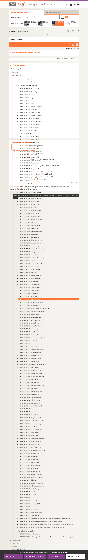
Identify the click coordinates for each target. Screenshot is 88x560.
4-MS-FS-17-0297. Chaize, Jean (29, 163)
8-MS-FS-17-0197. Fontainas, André (30, 243)
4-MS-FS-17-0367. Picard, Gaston (29, 415)
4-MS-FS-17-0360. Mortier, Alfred (29, 394)
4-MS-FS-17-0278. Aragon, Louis (29, 95)
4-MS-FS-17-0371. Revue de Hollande (31, 430)
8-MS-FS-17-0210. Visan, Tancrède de (31, 513)
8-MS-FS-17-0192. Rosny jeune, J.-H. (30, 447)
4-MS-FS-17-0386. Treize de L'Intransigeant (32, 486)
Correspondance (18, 75)
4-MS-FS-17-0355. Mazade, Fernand (30, 370)
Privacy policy (75, 556)
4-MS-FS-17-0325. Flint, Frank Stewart (31, 240)
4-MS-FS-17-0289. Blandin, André (29, 136)
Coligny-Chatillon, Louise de (28, 184)
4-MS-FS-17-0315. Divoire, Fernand (30, 201)
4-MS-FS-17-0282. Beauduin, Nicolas (30, 115)
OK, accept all (13, 556)
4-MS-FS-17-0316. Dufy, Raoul (28, 207)
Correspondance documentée (24, 82)
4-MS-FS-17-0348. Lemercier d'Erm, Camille (32, 338)
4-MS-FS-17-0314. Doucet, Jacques (30, 204)
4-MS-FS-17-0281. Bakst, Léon (28, 110)
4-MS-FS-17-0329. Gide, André (28, 261)
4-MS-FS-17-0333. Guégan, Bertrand (30, 275)
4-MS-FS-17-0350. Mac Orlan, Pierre (30, 353)
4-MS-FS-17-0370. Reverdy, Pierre (29, 427)
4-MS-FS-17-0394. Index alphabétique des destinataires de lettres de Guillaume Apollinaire (46, 524)
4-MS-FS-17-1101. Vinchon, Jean (29, 510)
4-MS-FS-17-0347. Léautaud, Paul (30, 335)
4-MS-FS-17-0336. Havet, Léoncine (30, 287)
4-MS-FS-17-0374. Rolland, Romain (30, 441)
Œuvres (15, 72)
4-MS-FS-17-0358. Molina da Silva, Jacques (32, 385)
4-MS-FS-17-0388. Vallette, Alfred (29, 498)
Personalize (56, 556)
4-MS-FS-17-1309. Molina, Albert (29, 382)
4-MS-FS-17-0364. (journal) (31, 406)
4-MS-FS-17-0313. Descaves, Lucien (30, 198)
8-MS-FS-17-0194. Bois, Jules (28, 145)
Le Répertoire (53, 12)
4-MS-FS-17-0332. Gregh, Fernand (30, 270)
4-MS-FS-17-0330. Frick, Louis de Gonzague (32, 249)
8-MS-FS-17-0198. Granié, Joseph (29, 267)
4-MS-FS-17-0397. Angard (27, 98)
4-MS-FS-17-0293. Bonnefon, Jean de (31, 151)
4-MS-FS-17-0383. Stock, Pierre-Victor (31, 477)
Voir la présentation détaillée (66, 59)
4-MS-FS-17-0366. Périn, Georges (29, 412)
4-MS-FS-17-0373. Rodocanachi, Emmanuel (33, 438)
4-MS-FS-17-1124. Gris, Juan (28, 272)
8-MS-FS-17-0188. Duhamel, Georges (30, 210)
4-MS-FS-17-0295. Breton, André (29, 157)
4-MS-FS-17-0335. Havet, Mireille (29, 290)
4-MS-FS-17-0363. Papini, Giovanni (30, 403)
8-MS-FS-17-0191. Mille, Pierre (29, 379)
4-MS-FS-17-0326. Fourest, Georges (30, 246)
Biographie (16, 540)
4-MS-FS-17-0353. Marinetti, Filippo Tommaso (33, 364)
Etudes (15, 546)
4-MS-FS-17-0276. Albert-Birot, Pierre (31, 89)
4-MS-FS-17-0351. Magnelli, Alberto (30, 358)
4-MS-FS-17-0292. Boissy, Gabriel (29, 148)
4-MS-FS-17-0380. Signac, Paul (29, 468)
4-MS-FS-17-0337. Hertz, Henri (29, 293)
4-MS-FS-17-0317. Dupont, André (29, 213)
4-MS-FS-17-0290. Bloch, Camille (29, 139)
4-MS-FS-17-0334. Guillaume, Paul (30, 278)
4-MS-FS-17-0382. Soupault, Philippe (31, 474)
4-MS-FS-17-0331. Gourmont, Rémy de (31, 264)
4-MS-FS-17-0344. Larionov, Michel (30, 320)
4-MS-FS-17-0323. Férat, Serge (29, 234)
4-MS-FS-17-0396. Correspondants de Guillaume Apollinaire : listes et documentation (45, 518)
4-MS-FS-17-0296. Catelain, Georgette (31, 160)
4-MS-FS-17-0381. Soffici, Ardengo (30, 471)
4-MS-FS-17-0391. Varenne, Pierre (30, 507)
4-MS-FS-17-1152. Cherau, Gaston (30, 172)
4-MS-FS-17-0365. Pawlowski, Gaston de (32, 409)
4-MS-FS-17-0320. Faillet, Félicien (29, 222)
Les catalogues (19, 12)
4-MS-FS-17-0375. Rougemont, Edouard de (32, 450)
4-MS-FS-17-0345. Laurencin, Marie (30, 323)
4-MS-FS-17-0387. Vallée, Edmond (30, 495)
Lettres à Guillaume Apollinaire (27, 531)
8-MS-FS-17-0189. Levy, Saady (29, 347)
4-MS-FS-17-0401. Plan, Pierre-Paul (30, 418)
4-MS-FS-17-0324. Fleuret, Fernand (30, 237)
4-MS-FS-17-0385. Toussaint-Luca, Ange (31, 483)
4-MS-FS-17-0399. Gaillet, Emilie (29, 255)
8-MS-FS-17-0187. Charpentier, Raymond (32, 169)
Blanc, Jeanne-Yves (25, 133)
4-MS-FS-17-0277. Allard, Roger (29, 92)
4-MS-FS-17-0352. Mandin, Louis (29, 361)
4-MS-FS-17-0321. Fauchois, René (29, 228)
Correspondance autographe (24, 79)
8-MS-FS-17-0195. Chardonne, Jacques (31, 166)
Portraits (16, 543)
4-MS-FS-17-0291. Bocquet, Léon (29, 142)
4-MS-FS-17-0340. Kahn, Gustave (29, 305)
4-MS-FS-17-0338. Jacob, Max (28, 296)
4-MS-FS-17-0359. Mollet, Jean (29, 388)
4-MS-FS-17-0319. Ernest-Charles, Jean (31, 219)
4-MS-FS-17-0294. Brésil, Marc (29, 154)
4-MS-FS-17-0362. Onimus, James (30, 400)
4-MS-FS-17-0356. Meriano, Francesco (31, 373)
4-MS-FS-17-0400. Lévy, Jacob (28, 344)
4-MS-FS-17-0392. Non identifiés (29, 516)
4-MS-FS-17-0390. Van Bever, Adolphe (31, 504)
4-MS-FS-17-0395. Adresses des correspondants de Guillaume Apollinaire (41, 521)
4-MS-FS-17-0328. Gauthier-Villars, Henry (32, 258)
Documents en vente (19, 549)
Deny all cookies (35, 556)
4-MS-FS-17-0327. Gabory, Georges (30, 252)
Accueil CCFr (12, 31)
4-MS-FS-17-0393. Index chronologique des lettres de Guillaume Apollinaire (42, 527)
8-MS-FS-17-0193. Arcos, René (28, 101)
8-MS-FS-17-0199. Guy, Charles (29, 281)
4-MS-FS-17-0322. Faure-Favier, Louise (31, 231)
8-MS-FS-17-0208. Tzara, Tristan (29, 492)
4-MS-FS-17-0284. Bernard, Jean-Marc (31, 121)
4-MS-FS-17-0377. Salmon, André (29, 459)
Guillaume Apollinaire (17, 69)
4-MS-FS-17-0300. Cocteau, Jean (29, 181)
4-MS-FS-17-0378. (31, 302)
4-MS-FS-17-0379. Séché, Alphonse (30, 465)
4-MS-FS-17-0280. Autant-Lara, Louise (31, 107)
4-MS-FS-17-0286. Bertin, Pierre (29, 127)
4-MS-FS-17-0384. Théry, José (28, 480)
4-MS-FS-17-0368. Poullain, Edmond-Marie (32, 421)
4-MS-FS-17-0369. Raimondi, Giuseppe (31, 424)
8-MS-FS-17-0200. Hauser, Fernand (30, 284)
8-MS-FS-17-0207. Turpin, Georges (30, 489)
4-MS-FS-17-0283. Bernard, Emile (29, 118)
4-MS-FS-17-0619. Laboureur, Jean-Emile (32, 311)
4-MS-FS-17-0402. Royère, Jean (29, 456)
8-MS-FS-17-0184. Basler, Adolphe (30, 112)
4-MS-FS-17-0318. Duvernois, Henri (30, 216)
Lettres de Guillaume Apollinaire (27, 85)
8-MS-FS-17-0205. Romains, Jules (30, 444)
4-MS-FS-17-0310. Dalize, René (29, 187)
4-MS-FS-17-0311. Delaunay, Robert (30, 192)
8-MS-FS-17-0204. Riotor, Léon (29, 435)
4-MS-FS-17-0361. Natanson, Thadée (30, 397)
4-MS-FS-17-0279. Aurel (27, 104)
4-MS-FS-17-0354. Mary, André (29, 367)
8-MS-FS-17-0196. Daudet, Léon (29, 190)
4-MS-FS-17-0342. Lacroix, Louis (29, 314)
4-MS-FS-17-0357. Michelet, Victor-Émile (32, 376)
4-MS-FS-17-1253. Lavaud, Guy (29, 329)
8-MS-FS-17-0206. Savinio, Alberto (30, 462)
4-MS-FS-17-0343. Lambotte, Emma (30, 317)
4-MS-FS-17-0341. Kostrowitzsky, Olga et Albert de (34, 308)
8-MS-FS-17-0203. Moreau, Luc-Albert (31, 391)
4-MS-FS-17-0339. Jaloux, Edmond (30, 299)
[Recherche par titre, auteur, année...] (42, 17)
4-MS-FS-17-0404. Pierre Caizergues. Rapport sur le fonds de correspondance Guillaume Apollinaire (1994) (46, 537)
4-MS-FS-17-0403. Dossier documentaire (29, 534)
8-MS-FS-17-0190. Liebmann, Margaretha (32, 350)
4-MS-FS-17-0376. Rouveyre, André (30, 453)
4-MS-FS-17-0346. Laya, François (29, 332)
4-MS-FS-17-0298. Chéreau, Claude (30, 175)
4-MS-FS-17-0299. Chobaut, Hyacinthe (31, 178)
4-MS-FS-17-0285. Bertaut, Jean (29, 124)
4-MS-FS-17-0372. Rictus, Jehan (29, 433)
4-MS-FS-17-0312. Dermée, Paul (29, 195)
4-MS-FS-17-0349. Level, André (29, 341)
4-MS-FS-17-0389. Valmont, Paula (30, 501)
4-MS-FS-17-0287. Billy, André (28, 130)
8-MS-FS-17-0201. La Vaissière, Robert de (32, 326)
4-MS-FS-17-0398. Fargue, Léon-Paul (30, 225)
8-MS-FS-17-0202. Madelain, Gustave (31, 355)
